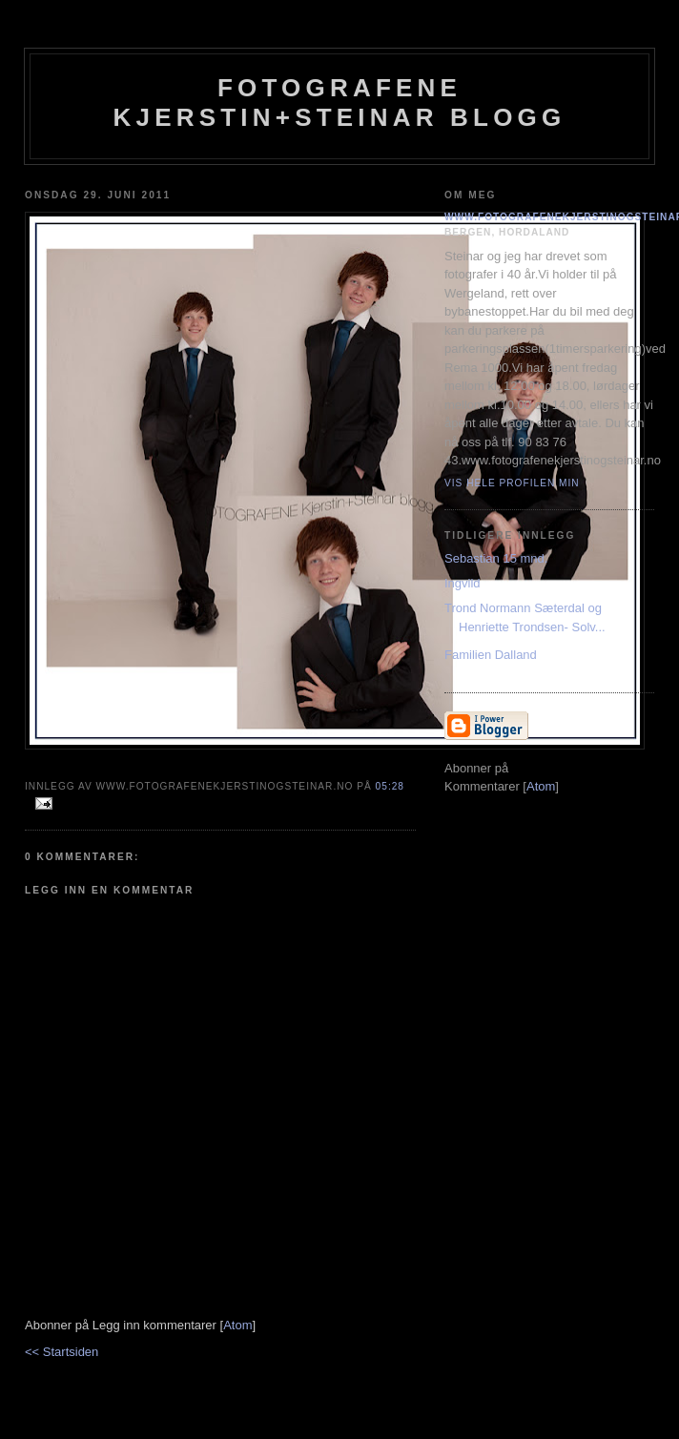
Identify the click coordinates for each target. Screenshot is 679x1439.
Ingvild (462, 583)
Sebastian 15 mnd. (495, 558)
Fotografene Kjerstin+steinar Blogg (339, 102)
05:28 (390, 786)
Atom (237, 1325)
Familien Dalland (490, 655)
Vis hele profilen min (512, 483)
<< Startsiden (61, 1352)
